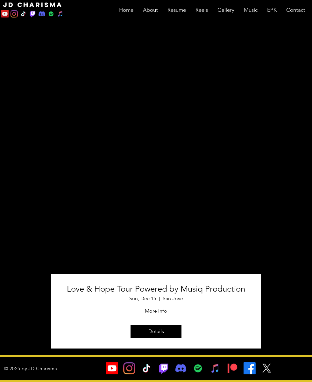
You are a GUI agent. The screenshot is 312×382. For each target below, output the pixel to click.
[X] (267, 368)
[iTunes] (60, 14)
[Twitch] (32, 14)
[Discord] (42, 14)
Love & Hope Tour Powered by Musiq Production (156, 289)
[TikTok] (23, 14)
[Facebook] (250, 368)
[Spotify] (51, 14)
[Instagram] (14, 14)
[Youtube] (112, 368)
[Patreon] (232, 368)
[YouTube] (5, 14)
